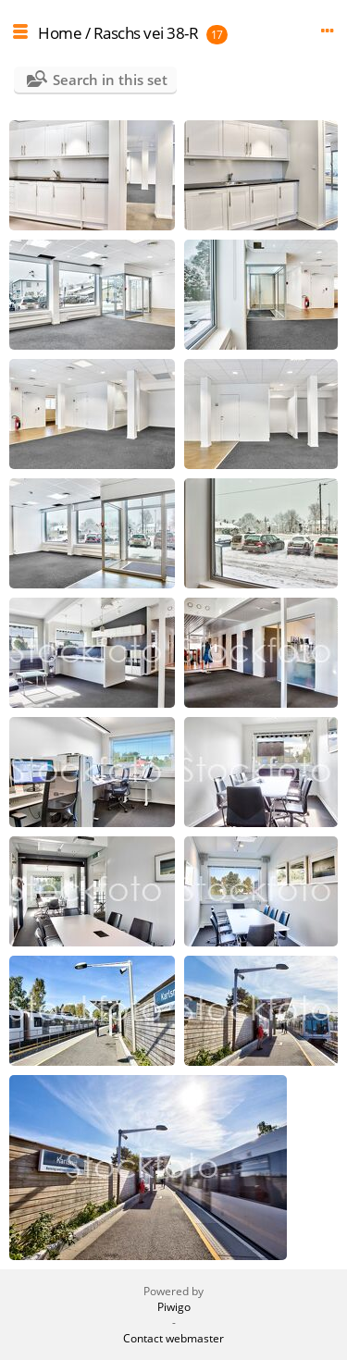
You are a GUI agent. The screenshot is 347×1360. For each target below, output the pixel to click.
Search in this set (110, 79)
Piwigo (174, 1307)
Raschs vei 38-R (146, 32)
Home (59, 32)
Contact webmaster (173, 1338)
